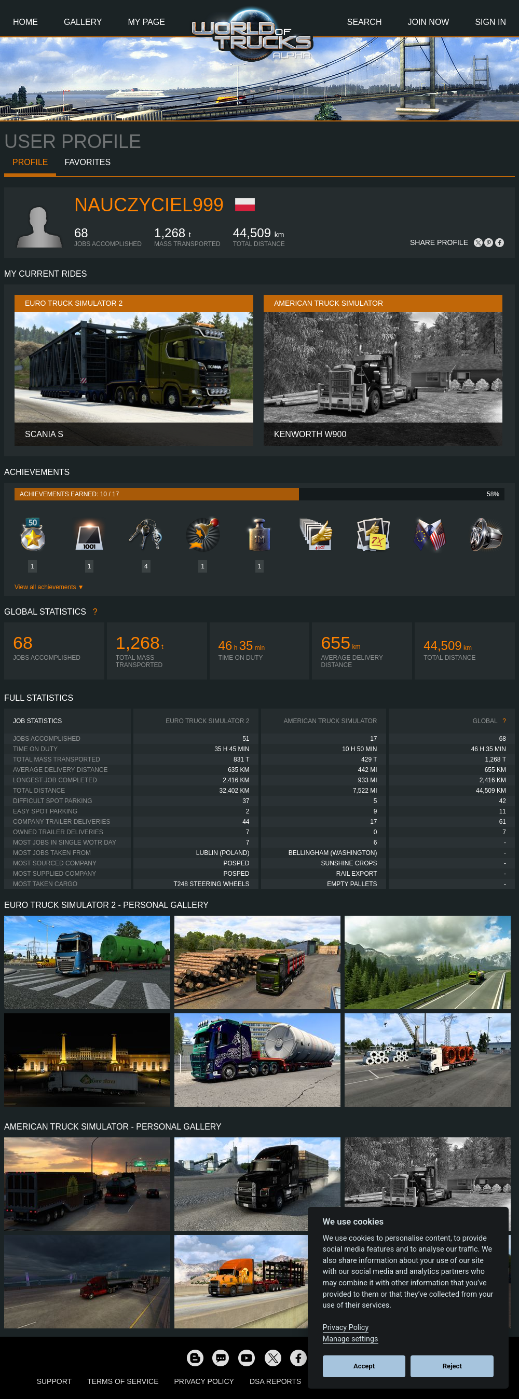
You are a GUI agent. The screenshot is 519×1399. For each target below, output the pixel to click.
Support (54, 1381)
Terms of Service (122, 1381)
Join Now (428, 22)
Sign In (490, 22)
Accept (364, 1366)
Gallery (83, 22)
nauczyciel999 (149, 204)
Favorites (87, 162)
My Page (146, 22)
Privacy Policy (204, 1381)
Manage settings (350, 1339)
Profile (30, 162)
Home (25, 22)
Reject (452, 1366)
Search (364, 22)
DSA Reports (275, 1381)
